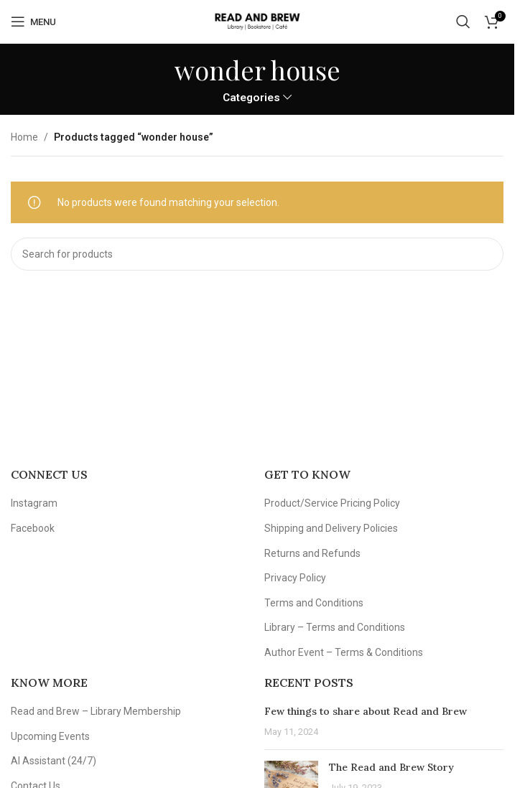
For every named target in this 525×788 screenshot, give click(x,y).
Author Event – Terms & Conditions (343, 652)
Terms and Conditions (313, 603)
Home (24, 137)
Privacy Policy (295, 577)
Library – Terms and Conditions (334, 627)
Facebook (33, 528)
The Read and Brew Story (391, 767)
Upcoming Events (50, 736)
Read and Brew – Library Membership (96, 711)
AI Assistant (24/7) (53, 760)
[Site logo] (256, 21)
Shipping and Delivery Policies (331, 528)
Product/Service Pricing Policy (332, 503)
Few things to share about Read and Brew (365, 711)
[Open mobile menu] (33, 21)
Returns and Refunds (312, 553)
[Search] (463, 21)
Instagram (34, 503)
